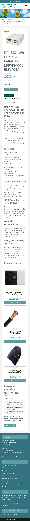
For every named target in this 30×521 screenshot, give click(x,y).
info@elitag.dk (6, 500)
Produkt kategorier (8, 473)
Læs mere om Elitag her (9, 456)
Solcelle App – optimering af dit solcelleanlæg (12, 485)
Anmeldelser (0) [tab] (10, 102)
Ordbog (5, 470)
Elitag (3, 514)
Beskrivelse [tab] (8, 95)
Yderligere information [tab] (12, 98)
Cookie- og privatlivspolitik (10, 478)
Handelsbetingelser (8, 476)
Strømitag (9, 514)
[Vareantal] (12, 84)
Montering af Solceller (9, 465)
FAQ (3, 468)
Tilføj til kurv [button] (15, 302)
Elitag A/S (9, 6)
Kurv (16, 1)
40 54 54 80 (11, 452)
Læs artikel (10, 425)
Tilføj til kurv (11, 89)
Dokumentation (7, 481)
